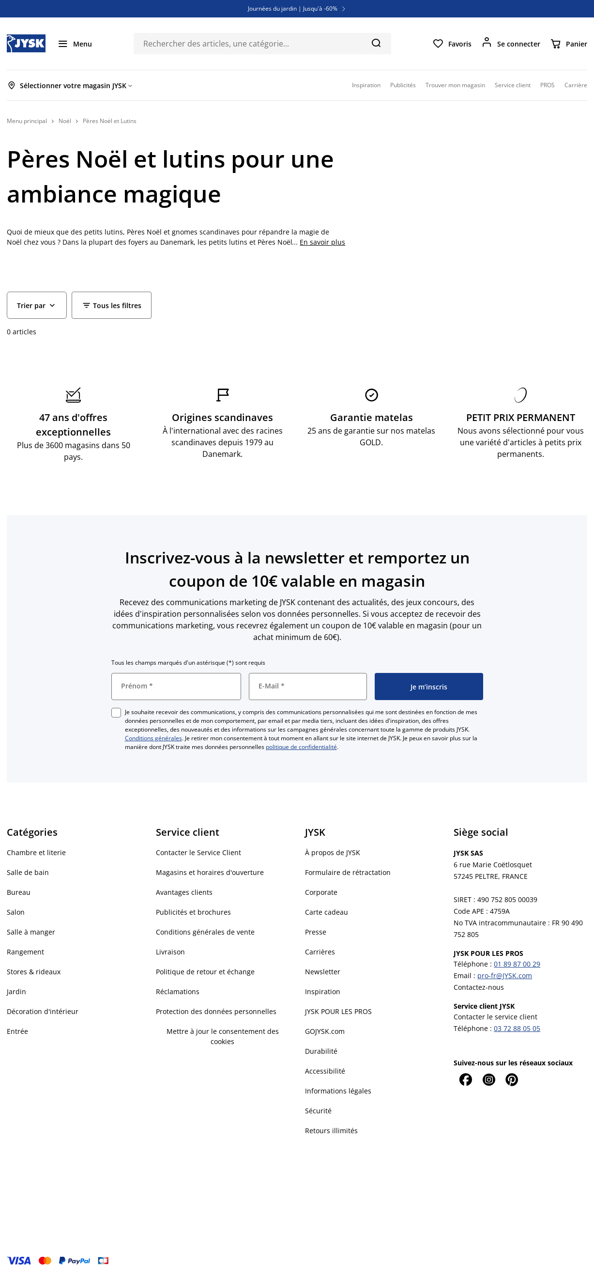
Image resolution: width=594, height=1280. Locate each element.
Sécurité (318, 1110)
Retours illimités (331, 1130)
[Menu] (74, 43)
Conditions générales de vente (205, 932)
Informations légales (338, 1090)
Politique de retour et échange (205, 971)
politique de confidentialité (301, 747)
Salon (16, 912)
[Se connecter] (510, 43)
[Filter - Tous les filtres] (112, 305)
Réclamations (177, 991)
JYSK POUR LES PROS (338, 1011)
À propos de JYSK (332, 852)
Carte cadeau (326, 912)
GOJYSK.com (325, 1031)
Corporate (321, 892)
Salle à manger (31, 932)
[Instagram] (488, 1079)
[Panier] (568, 43)
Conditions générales (153, 738)
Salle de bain (28, 872)
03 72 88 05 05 (517, 1028)
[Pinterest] (511, 1079)
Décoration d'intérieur (42, 1011)
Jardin (16, 991)
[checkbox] (116, 713)
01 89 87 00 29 (517, 963)
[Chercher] (375, 42)
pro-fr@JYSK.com (504, 975)
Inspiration (322, 991)
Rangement (25, 951)
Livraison (170, 951)
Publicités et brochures (193, 912)
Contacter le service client (495, 1016)
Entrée (17, 1031)
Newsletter (322, 971)
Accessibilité (325, 1071)
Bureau (18, 892)
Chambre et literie (36, 852)
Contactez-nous (479, 987)
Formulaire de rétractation (348, 872)
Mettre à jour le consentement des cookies (223, 1036)
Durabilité (321, 1051)
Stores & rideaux (34, 971)
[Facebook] (465, 1079)
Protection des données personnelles (216, 1011)
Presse (315, 932)
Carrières (320, 951)
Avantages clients (184, 892)
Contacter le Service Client (198, 852)
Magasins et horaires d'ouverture (210, 872)
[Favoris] (452, 43)
